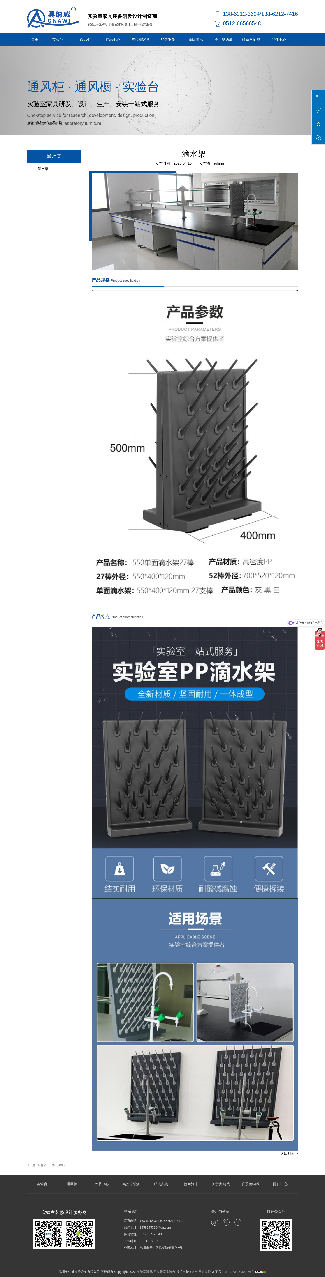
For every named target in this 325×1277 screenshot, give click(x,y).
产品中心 (113, 39)
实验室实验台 (165, 1272)
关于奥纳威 (223, 39)
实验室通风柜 (146, 1272)
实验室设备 (131, 1184)
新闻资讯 (195, 39)
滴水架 (57, 122)
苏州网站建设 (201, 1272)
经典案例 (168, 39)
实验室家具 (140, 39)
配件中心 (279, 39)
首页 (34, 39)
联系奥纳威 (251, 39)
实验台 (57, 39)
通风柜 (85, 39)
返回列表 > (289, 1153)
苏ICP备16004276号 (239, 1272)
